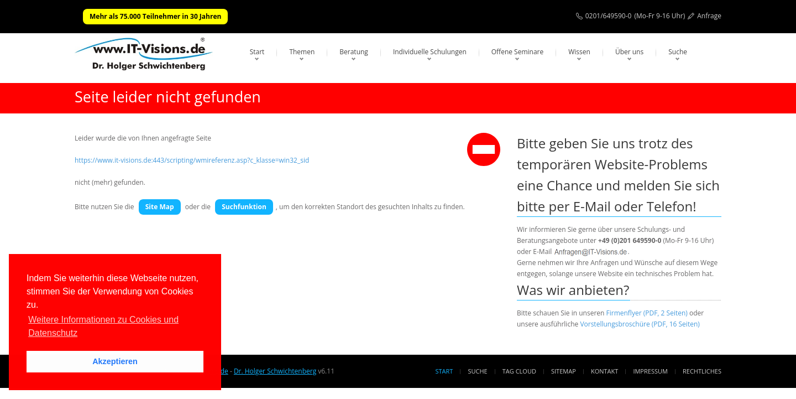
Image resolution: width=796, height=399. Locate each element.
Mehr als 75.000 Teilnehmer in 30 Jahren (155, 16)
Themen (302, 51)
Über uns (629, 51)
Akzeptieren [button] (115, 361)
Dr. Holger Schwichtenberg (275, 371)
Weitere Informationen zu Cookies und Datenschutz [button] (103, 326)
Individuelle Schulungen (430, 51)
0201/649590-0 (608, 15)
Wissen (579, 51)
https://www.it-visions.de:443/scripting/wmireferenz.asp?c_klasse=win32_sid (192, 160)
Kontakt (604, 371)
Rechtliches (702, 371)
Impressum (650, 371)
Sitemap (563, 371)
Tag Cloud (519, 371)
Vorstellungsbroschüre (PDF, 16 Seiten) (639, 324)
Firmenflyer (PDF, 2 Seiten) (647, 313)
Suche (677, 51)
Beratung (353, 51)
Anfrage (709, 15)
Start (257, 51)
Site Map (159, 206)
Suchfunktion (244, 206)
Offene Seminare (517, 51)
